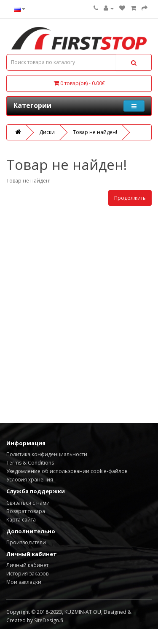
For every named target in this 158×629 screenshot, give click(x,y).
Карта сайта (21, 519)
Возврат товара (25, 511)
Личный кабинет (27, 565)
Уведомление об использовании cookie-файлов (66, 471)
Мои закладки (23, 582)
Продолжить (130, 198)
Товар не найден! (95, 132)
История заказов (27, 573)
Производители (26, 542)
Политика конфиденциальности (46, 454)
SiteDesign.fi (48, 620)
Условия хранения (29, 479)
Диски (47, 132)
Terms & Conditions (30, 462)
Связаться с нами (28, 502)
